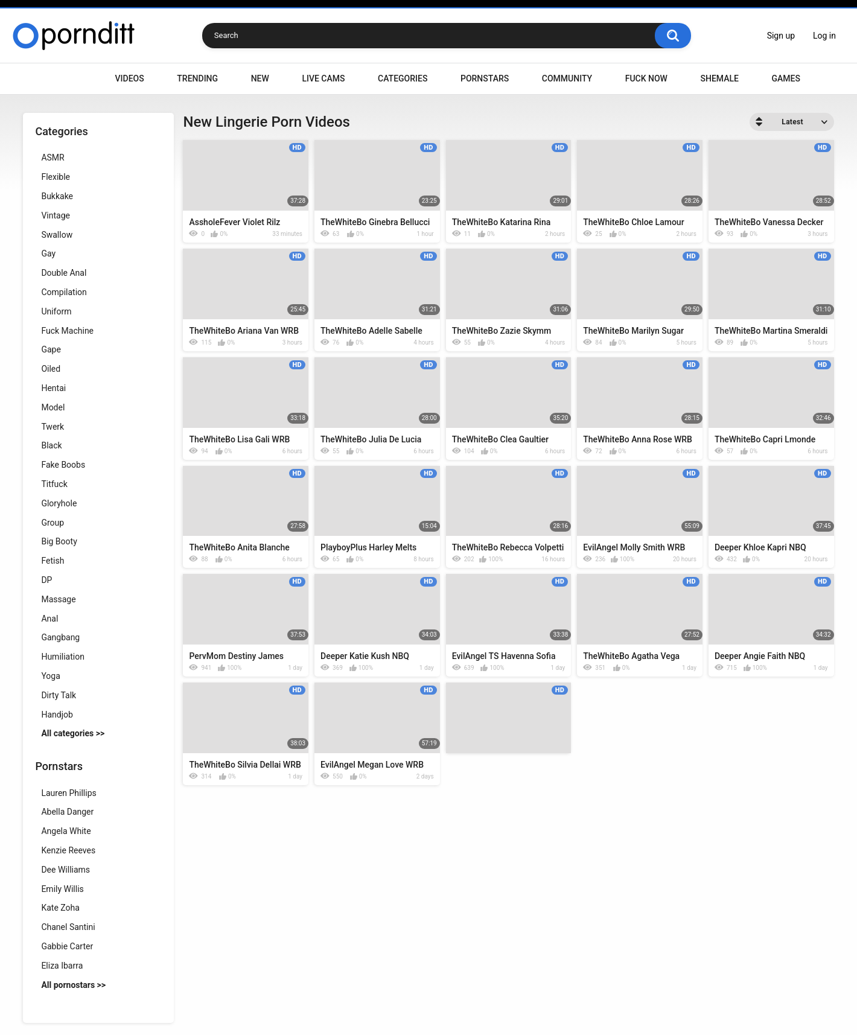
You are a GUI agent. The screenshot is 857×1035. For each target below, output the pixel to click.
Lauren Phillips (68, 793)
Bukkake (57, 196)
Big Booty (59, 541)
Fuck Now (646, 78)
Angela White (66, 831)
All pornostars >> (73, 985)
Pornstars (484, 78)
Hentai (53, 388)
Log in (824, 35)
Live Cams (323, 78)
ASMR (52, 157)
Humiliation (62, 656)
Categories (402, 78)
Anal (49, 618)
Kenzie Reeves (68, 850)
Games (785, 78)
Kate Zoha (60, 907)
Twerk (52, 427)
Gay (48, 253)
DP (46, 580)
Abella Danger (67, 812)
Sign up (781, 35)
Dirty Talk (58, 695)
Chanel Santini (68, 927)
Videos (129, 78)
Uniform (56, 311)
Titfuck (54, 484)
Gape (50, 349)
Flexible (55, 177)
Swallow (56, 235)
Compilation (63, 292)
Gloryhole (59, 503)
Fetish (52, 560)
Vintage (55, 215)
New (260, 78)
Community (567, 78)
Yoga (50, 676)
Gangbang (60, 637)
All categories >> (72, 733)
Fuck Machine (67, 331)
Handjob (56, 714)
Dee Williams (65, 869)
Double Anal (63, 273)
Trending (197, 78)
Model (53, 407)
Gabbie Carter (67, 946)
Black (51, 445)
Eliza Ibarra (62, 965)
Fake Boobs (63, 465)
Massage (58, 599)
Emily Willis (62, 889)
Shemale (719, 78)
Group (52, 522)
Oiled (50, 369)
